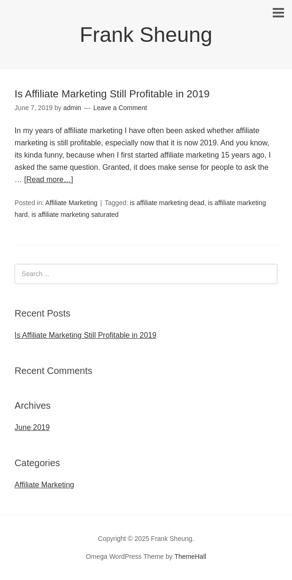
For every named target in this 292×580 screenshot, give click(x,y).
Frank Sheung (146, 35)
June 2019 (32, 427)
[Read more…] (48, 179)
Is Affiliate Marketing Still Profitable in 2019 (112, 94)
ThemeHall (190, 556)
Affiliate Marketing (71, 203)
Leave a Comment (120, 107)
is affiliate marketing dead (167, 203)
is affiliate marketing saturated (75, 214)
